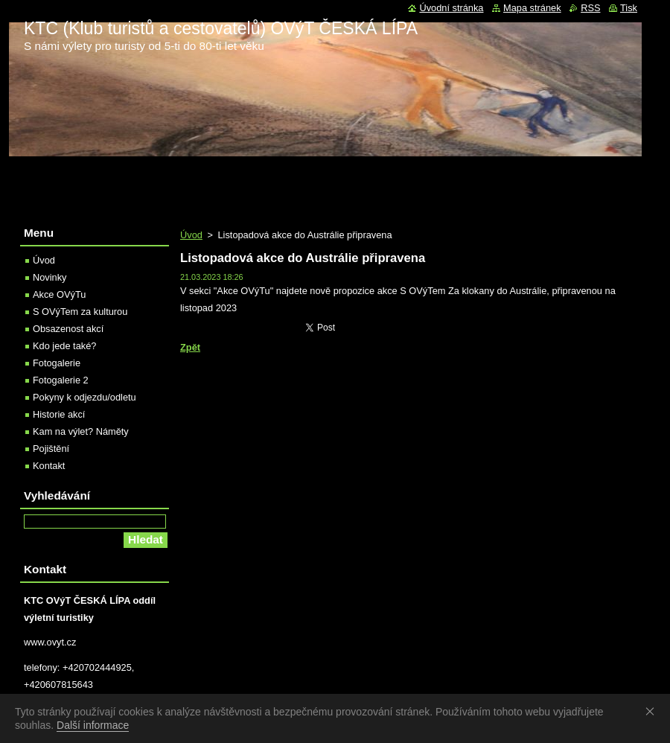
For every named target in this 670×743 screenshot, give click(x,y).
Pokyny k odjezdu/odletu (84, 397)
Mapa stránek (532, 7)
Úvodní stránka (451, 7)
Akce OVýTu (59, 294)
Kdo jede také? (64, 345)
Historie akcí (59, 414)
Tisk (628, 7)
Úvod (191, 234)
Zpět (190, 347)
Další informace (93, 725)
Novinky (50, 277)
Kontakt (49, 465)
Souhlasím (653, 711)
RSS (590, 7)
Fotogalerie (56, 363)
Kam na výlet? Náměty (81, 431)
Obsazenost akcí (68, 328)
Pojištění (51, 448)
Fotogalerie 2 (61, 380)
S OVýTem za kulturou (80, 311)
